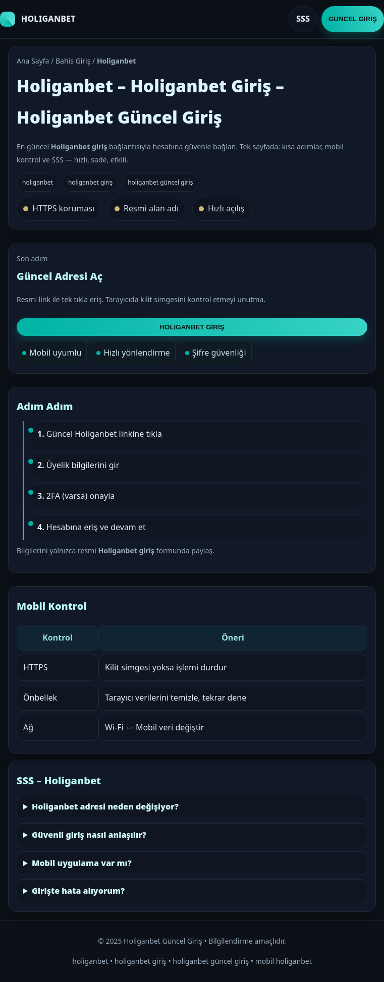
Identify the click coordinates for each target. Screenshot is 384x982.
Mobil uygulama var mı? (82, 863)
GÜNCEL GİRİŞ (352, 19)
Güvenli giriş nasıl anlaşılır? (89, 834)
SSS (303, 18)
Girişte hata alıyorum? (78, 890)
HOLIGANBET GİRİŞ (191, 327)
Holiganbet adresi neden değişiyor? (105, 806)
